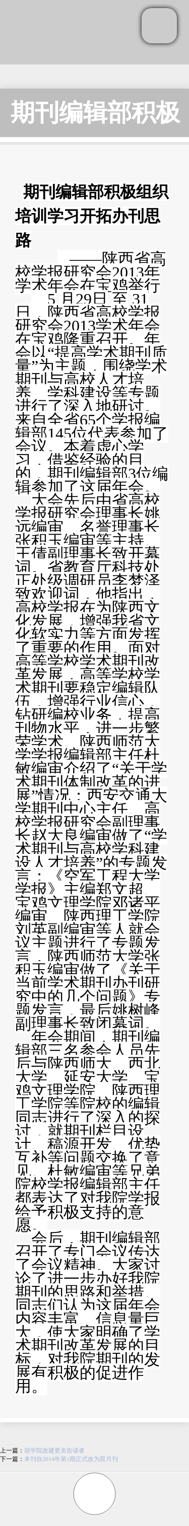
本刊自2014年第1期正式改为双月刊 (71, 1459)
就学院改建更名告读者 (54, 1450)
